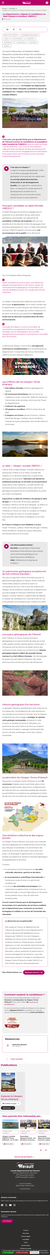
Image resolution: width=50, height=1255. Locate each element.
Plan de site (26, 1233)
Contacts (25, 1230)
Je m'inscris (7, 1221)
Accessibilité (25, 1239)
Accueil (4, 8)
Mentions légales (25, 1236)
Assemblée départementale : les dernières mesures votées (28, 1138)
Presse (26, 1242)
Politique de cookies (25, 1248)
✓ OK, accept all (8, 1252)
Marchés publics (25, 1245)
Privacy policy (44, 1252)
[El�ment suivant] (46, 1150)
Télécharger (7, 1108)
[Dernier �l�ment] (41, 1150)
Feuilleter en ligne (10, 1103)
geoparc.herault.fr (33, 972)
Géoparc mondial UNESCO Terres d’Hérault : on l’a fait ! (10, 1138)
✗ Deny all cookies (22, 1252)
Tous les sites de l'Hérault (23, 1157)
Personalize (34, 1252)
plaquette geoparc (19, 1044)
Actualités (12, 8)
